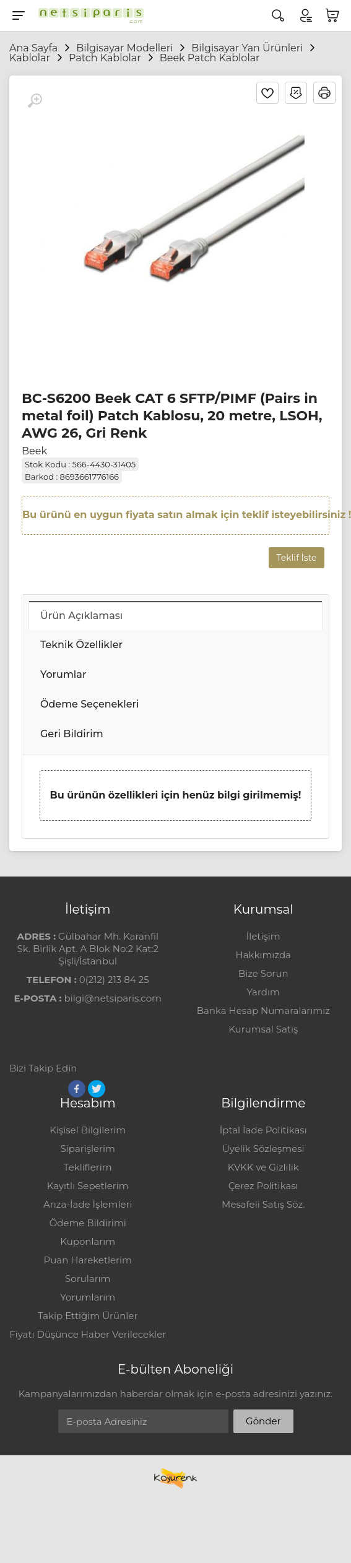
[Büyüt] (35, 101)
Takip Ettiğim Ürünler (87, 1316)
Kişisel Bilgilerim (88, 1130)
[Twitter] (96, 1089)
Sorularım (87, 1278)
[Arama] (278, 15)
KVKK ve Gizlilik (263, 1167)
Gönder (263, 1421)
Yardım (263, 992)
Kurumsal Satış (263, 1029)
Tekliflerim (88, 1167)
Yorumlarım (87, 1297)
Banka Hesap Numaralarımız (263, 1010)
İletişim (263, 936)
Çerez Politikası (263, 1186)
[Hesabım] (305, 15)
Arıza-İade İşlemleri (87, 1204)
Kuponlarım (87, 1241)
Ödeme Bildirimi (88, 1223)
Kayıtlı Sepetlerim (88, 1186)
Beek (34, 451)
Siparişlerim (88, 1148)
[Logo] (88, 15)
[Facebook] (76, 1089)
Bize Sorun (263, 973)
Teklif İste (297, 557)
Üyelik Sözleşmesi (263, 1148)
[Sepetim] (332, 15)
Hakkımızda (263, 955)
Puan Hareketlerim (88, 1260)
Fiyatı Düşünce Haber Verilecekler (87, 1334)
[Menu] (18, 15)
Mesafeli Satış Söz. (263, 1204)
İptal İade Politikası (263, 1130)
